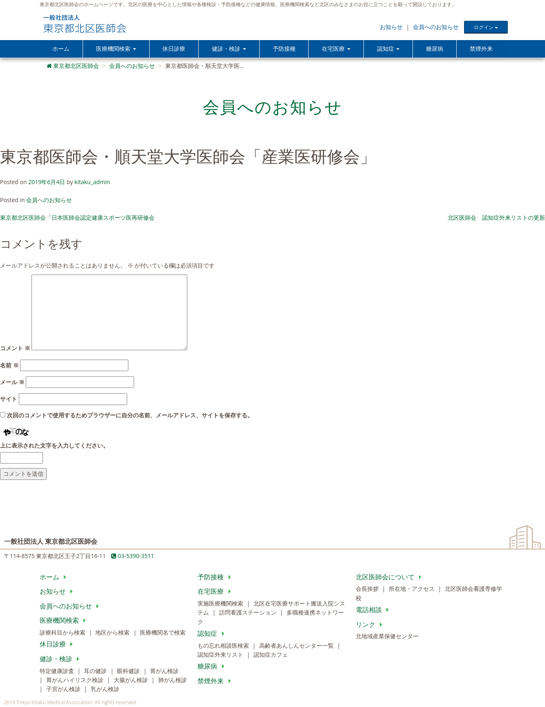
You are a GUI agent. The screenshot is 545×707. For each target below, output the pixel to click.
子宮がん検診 (64, 689)
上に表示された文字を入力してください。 (54, 446)
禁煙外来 (481, 49)
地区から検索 (113, 633)
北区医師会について (390, 577)
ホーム (61, 49)
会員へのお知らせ (436, 27)
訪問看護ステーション (248, 613)
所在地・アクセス (412, 589)
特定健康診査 (58, 671)
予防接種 (285, 49)
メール (12, 383)
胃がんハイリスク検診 (75, 680)
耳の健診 (96, 671)
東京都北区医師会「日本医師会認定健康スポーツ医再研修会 (77, 218)
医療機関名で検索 (163, 633)
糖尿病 (435, 49)
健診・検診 (61, 659)
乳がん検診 (105, 689)
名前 (9, 365)
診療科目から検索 (63, 633)
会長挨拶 (368, 589)
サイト (8, 399)
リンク (371, 624)
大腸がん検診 (132, 680)
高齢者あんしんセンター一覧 (297, 646)
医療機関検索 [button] (116, 49)
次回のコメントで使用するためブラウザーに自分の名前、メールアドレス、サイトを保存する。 (130, 416)
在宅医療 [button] (337, 49)
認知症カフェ (270, 655)
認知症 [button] (389, 49)
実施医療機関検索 (221, 604)
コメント (15, 349)
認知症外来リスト (221, 655)
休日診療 (174, 49)
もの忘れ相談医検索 (224, 646)
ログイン (486, 27)
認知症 (212, 634)
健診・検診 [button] (229, 49)
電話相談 (374, 610)
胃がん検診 (164, 671)
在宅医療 (215, 592)
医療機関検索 (64, 621)
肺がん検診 (172, 680)
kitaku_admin (92, 183)
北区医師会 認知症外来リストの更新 (496, 218)
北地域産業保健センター (387, 637)
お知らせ (391, 27)
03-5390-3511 (132, 557)
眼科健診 (129, 671)
